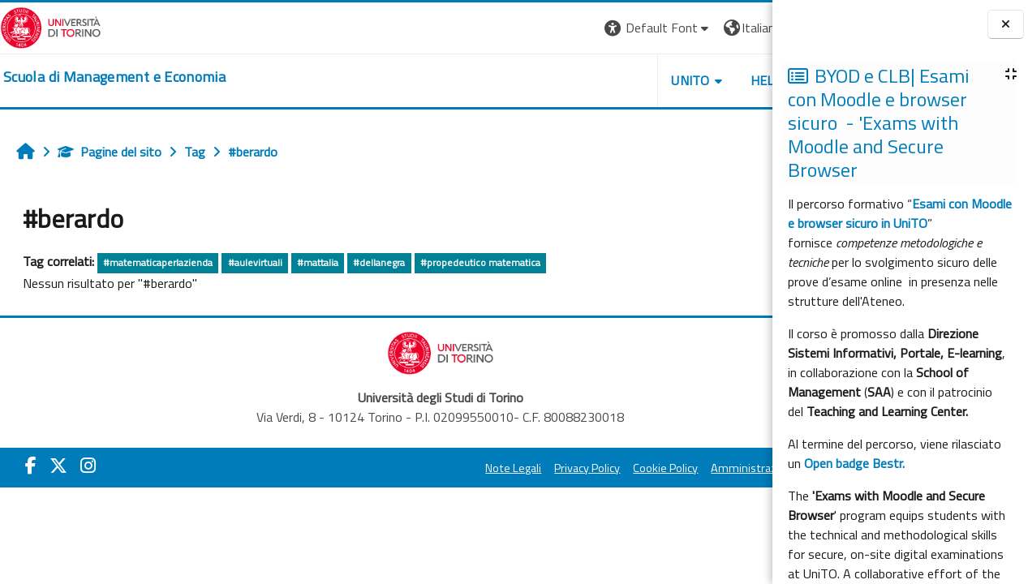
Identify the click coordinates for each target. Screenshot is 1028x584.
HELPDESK (674, 80)
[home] (114, 77)
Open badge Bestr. (854, 463)
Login (744, 27)
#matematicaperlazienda (158, 262)
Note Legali (405, 468)
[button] (549, 28)
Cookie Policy (557, 468)
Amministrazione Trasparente (678, 468)
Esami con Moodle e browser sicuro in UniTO (900, 213)
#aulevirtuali (255, 262)
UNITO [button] (582, 80)
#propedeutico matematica (480, 262)
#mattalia (317, 262)
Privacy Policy (479, 468)
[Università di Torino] (50, 26)
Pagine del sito (109, 151)
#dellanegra (379, 262)
